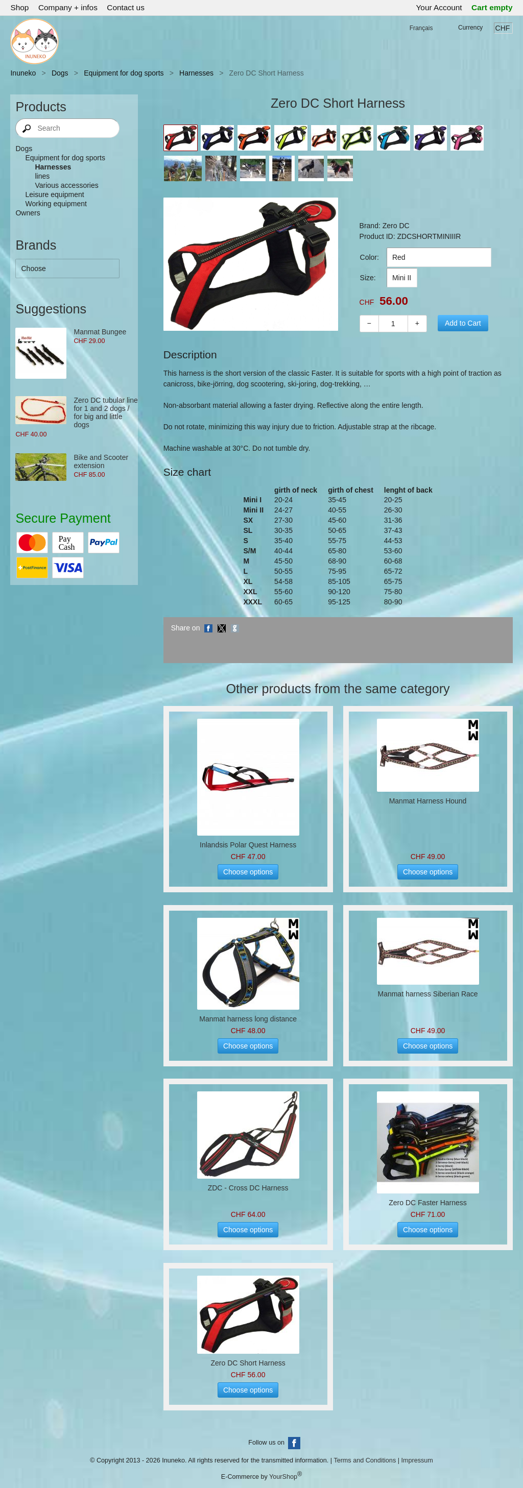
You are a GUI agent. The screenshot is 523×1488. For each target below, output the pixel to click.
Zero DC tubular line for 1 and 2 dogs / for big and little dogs (105, 412)
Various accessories (66, 185)
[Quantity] (393, 323)
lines (42, 176)
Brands (35, 245)
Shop (19, 7)
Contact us (126, 7)
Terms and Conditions (365, 1460)
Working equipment (55, 203)
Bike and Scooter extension (101, 461)
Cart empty (491, 7)
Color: (369, 257)
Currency (470, 27)
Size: (368, 278)
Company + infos (68, 7)
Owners (27, 212)
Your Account (439, 7)
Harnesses (196, 73)
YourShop (283, 1476)
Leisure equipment (54, 194)
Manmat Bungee (100, 332)
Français (421, 28)
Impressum (417, 1460)
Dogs (60, 73)
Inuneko (23, 73)
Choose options (248, 872)
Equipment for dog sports (123, 73)
